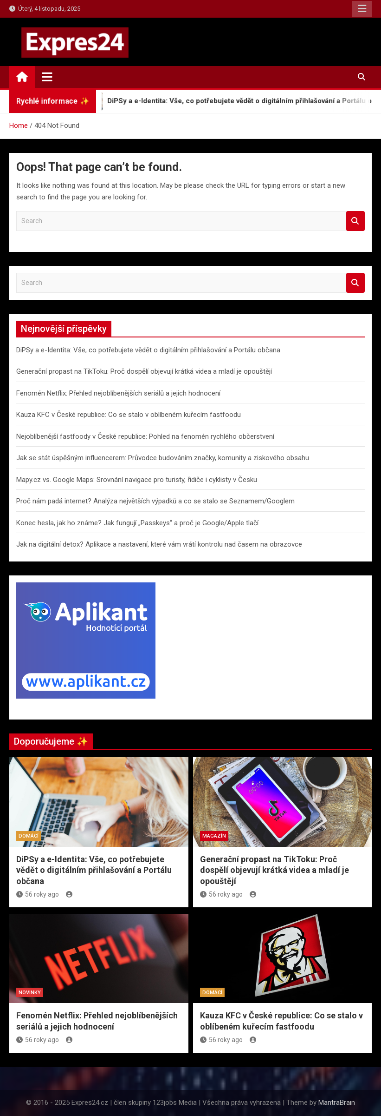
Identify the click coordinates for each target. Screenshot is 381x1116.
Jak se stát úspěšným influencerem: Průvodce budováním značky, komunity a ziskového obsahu (162, 458)
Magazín (214, 836)
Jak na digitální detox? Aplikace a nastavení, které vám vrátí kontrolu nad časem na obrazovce (159, 544)
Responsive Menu (362, 9)
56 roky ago (37, 894)
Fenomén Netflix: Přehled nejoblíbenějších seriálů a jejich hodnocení (118, 393)
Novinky (30, 993)
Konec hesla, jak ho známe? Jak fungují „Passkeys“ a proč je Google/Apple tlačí (137, 523)
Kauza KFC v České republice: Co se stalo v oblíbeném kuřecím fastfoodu (128, 414)
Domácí (29, 836)
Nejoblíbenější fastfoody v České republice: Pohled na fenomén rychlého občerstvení (145, 436)
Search (355, 221)
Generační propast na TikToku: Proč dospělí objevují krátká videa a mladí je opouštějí (144, 371)
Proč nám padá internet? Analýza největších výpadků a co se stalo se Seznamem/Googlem (155, 501)
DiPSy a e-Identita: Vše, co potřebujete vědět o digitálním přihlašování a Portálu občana (148, 350)
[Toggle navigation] (47, 76)
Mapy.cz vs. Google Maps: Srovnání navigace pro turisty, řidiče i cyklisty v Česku (136, 479)
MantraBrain (336, 1102)
